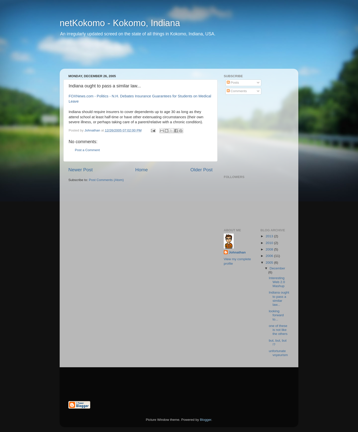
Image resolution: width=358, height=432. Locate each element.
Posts (233, 82)
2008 (270, 249)
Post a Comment (87, 150)
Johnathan (237, 252)
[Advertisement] (155, 56)
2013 (270, 236)
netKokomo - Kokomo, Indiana (120, 23)
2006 (270, 256)
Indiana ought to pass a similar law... (279, 299)
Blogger (205, 420)
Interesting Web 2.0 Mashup (277, 282)
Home (141, 169)
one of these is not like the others (278, 330)
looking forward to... (276, 315)
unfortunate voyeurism (278, 353)
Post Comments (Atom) (106, 180)
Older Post (201, 169)
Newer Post (80, 169)
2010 (270, 243)
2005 (270, 262)
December (277, 268)
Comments (237, 91)
